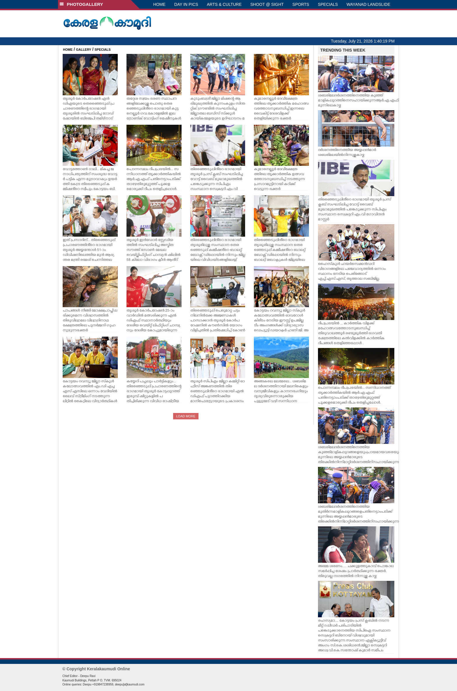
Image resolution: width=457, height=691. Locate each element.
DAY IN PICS (186, 4)
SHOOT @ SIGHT (267, 4)
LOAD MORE (185, 416)
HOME (159, 4)
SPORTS (300, 4)
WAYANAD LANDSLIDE (368, 4)
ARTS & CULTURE (224, 4)
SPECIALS (328, 4)
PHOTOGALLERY (81, 4)
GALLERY (83, 49)
